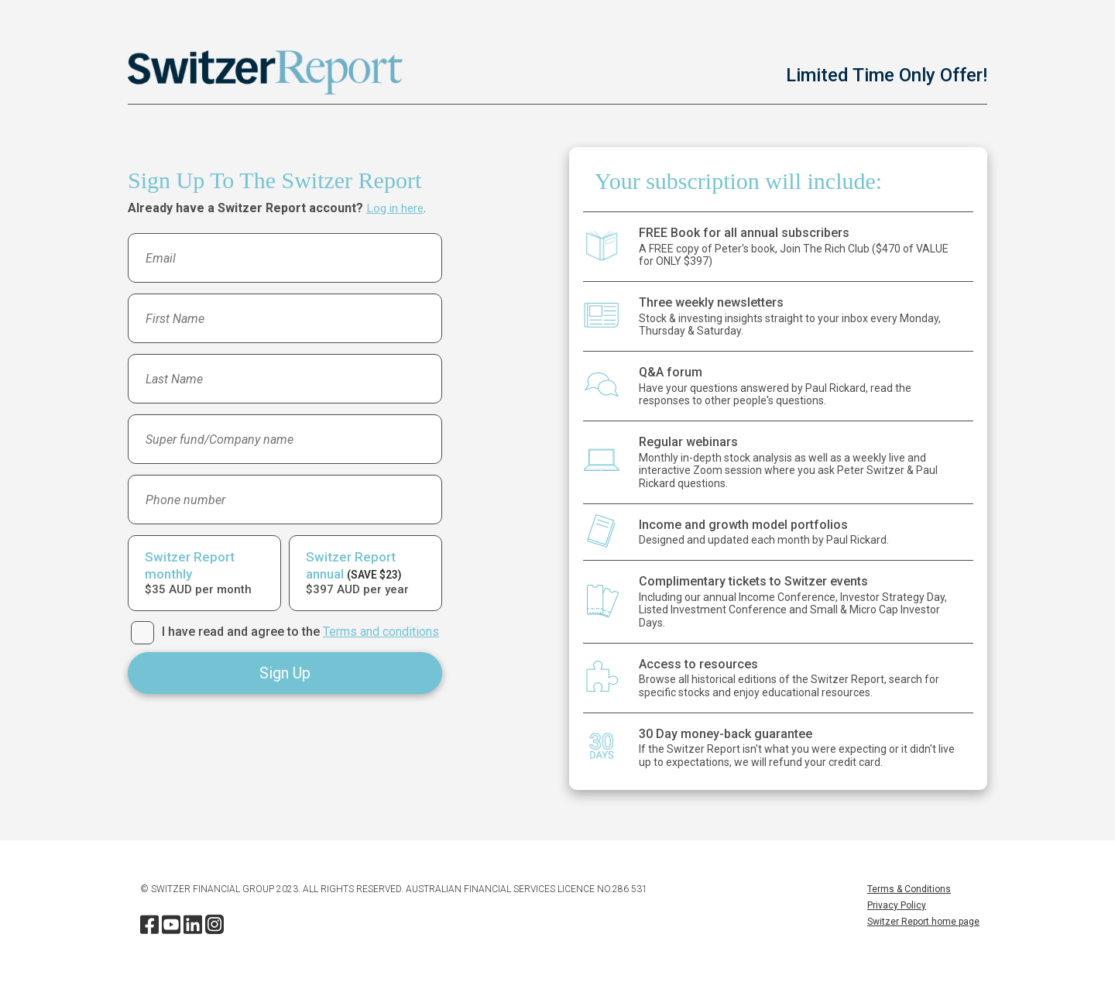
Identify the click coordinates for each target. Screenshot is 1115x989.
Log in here (396, 208)
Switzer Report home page (923, 921)
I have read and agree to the (300, 631)
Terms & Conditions (909, 889)
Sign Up (284, 673)
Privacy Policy (896, 905)
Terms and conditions (381, 631)
